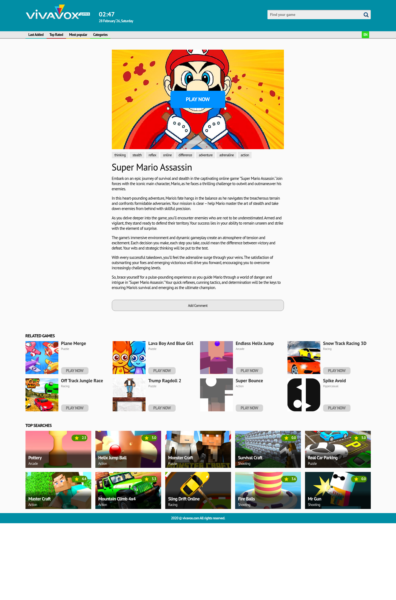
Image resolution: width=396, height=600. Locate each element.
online (167, 155)
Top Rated (56, 34)
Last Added (36, 34)
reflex (152, 155)
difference (185, 155)
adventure (205, 155)
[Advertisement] (66, 84)
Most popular (78, 34)
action (245, 155)
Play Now (198, 99)
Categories (100, 34)
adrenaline (226, 155)
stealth (137, 155)
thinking (120, 155)
